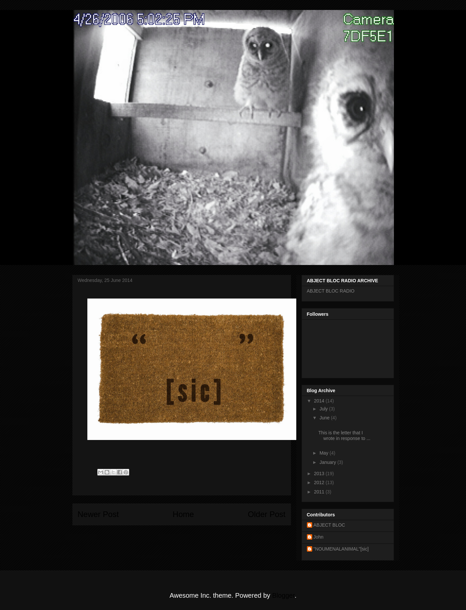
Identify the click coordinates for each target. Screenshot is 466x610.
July (324, 408)
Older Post (266, 514)
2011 (320, 491)
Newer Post (98, 514)
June (325, 417)
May (324, 453)
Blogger (283, 595)
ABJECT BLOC (329, 525)
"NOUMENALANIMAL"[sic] (341, 549)
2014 (320, 400)
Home (183, 514)
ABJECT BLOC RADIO (331, 291)
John (319, 537)
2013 (320, 473)
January (328, 462)
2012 (320, 482)
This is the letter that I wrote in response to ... (344, 435)
